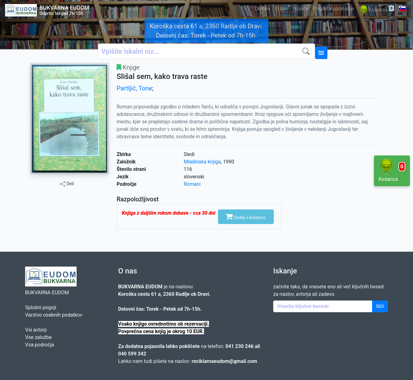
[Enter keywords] (322, 306)
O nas (281, 8)
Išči (380, 306)
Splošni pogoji (40, 307)
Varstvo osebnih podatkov (53, 315)
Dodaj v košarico (246, 216)
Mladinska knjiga (202, 162)
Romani (192, 184)
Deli (67, 184)
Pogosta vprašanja (333, 8)
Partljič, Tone (134, 88)
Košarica (376, 10)
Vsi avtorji (36, 330)
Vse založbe (38, 337)
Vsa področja (39, 345)
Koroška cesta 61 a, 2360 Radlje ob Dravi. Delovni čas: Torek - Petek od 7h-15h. (206, 30)
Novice (300, 8)
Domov (262, 8)
